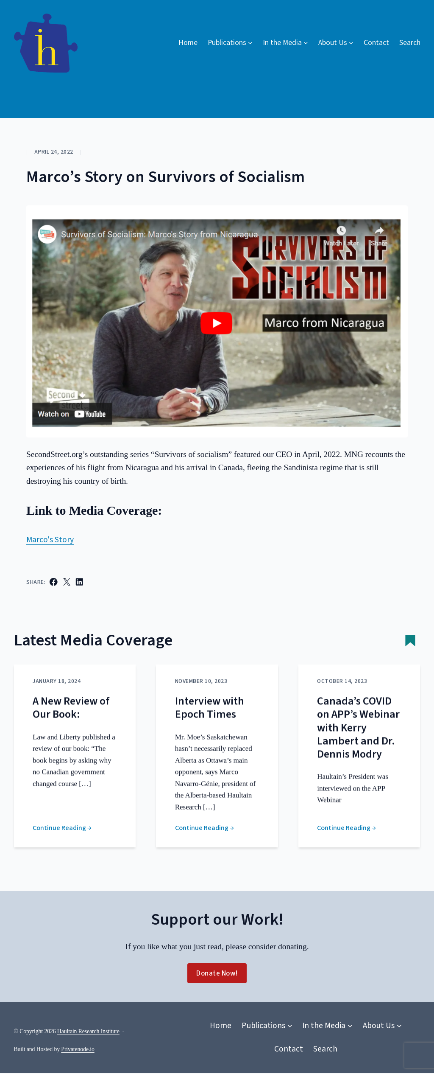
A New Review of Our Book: (71, 719)
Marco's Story (50, 540)
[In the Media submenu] (285, 42)
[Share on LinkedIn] (79, 582)
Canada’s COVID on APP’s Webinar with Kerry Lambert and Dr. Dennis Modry (358, 739)
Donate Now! (217, 974)
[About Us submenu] (335, 42)
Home (188, 42)
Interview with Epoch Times (209, 719)
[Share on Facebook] (53, 582)
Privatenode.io (77, 1050)
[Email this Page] (67, 582)
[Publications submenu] (230, 42)
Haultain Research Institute (88, 1032)
